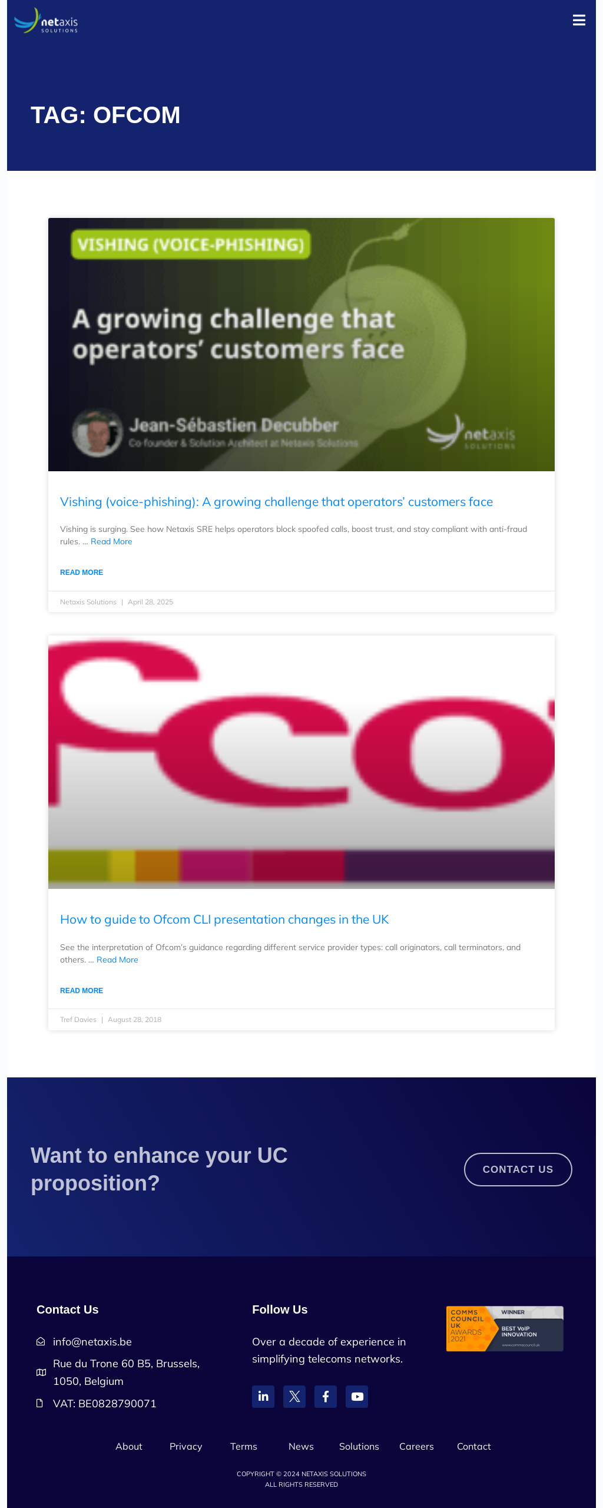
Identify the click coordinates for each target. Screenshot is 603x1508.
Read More (111, 541)
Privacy (186, 1446)
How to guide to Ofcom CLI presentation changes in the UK (224, 919)
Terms (243, 1446)
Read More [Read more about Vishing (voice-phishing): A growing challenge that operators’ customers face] (81, 572)
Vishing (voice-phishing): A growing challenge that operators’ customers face (276, 501)
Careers (416, 1446)
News (301, 1446)
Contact (474, 1446)
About (129, 1446)
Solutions (359, 1446)
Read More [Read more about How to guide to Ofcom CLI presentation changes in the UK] (81, 991)
